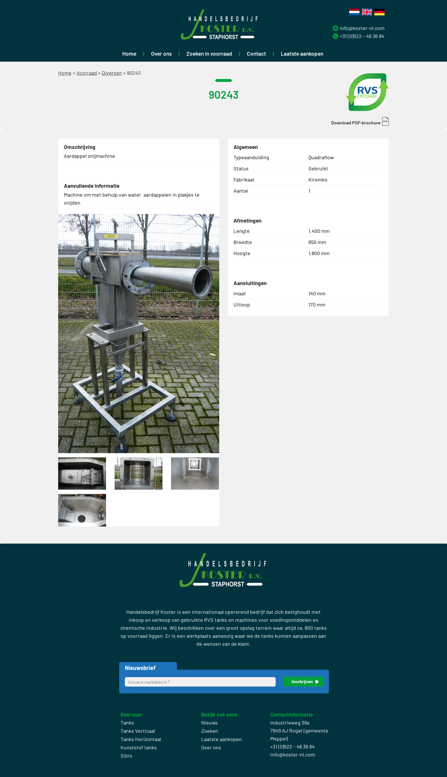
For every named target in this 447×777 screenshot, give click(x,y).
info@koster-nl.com (362, 28)
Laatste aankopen (302, 53)
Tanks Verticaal (138, 731)
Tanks (127, 722)
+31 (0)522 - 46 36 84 (362, 36)
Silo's (126, 755)
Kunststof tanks (139, 747)
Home (129, 53)
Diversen (112, 73)
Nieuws (209, 722)
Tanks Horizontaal (141, 739)
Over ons (161, 53)
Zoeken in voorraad (209, 53)
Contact (256, 53)
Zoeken (209, 731)
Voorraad (86, 73)
